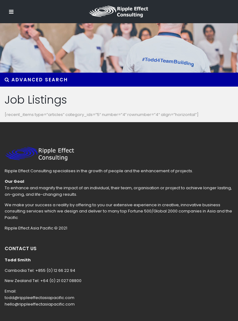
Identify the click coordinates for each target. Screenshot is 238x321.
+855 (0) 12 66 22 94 (55, 270)
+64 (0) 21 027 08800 (61, 281)
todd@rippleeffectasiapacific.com (39, 298)
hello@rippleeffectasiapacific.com (40, 304)
